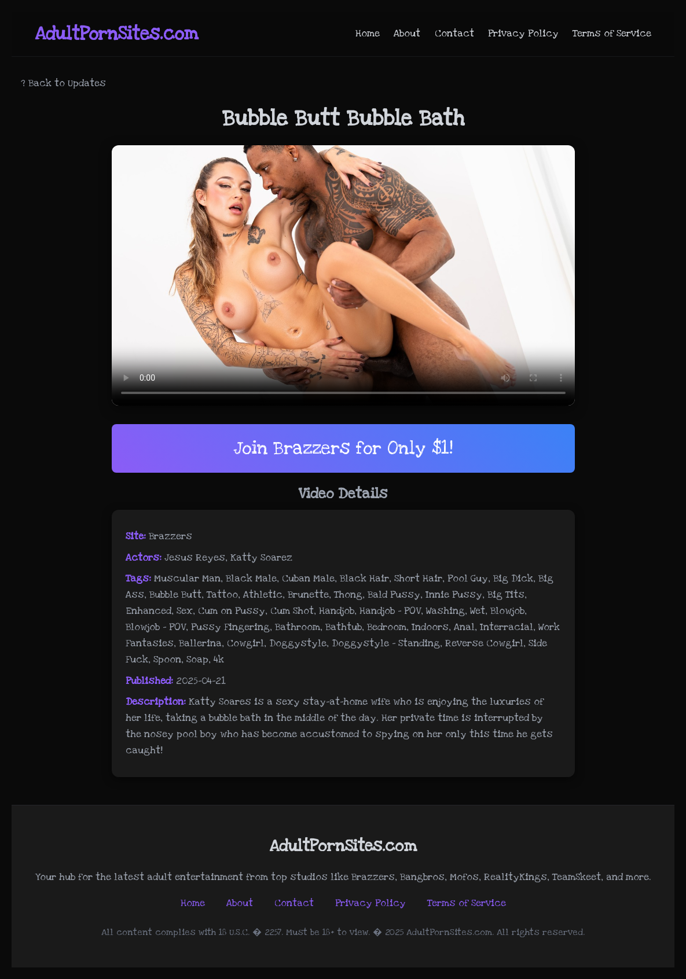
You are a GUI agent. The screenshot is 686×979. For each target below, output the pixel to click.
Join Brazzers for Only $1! (343, 448)
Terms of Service (612, 33)
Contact (454, 33)
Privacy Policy (523, 33)
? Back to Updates (63, 83)
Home (367, 33)
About (407, 33)
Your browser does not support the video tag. (343, 275)
